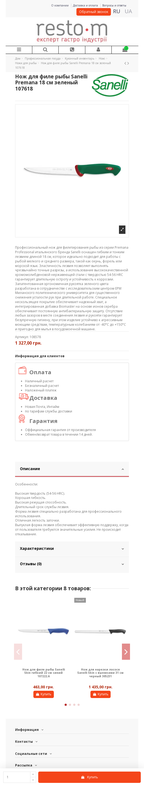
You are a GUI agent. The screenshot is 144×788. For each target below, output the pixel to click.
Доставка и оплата (86, 5)
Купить (89, 777)
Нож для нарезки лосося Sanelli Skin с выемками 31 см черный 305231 (100, 673)
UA (128, 11)
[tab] (72, 469)
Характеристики (72, 548)
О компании (60, 5)
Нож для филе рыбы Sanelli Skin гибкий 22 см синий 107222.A (43, 673)
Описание (72, 468)
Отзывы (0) (72, 564)
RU (116, 11)
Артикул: (22, 337)
